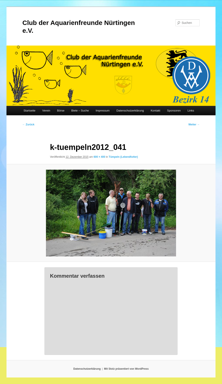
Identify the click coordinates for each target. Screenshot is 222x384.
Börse (60, 110)
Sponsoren (174, 110)
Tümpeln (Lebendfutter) (123, 156)
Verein (46, 110)
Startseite (29, 110)
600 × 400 (99, 156)
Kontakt (155, 110)
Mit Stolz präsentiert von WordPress (126, 368)
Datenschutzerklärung (130, 110)
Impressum (102, 110)
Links (191, 110)
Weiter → (194, 124)
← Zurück (28, 124)
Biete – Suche (80, 110)
